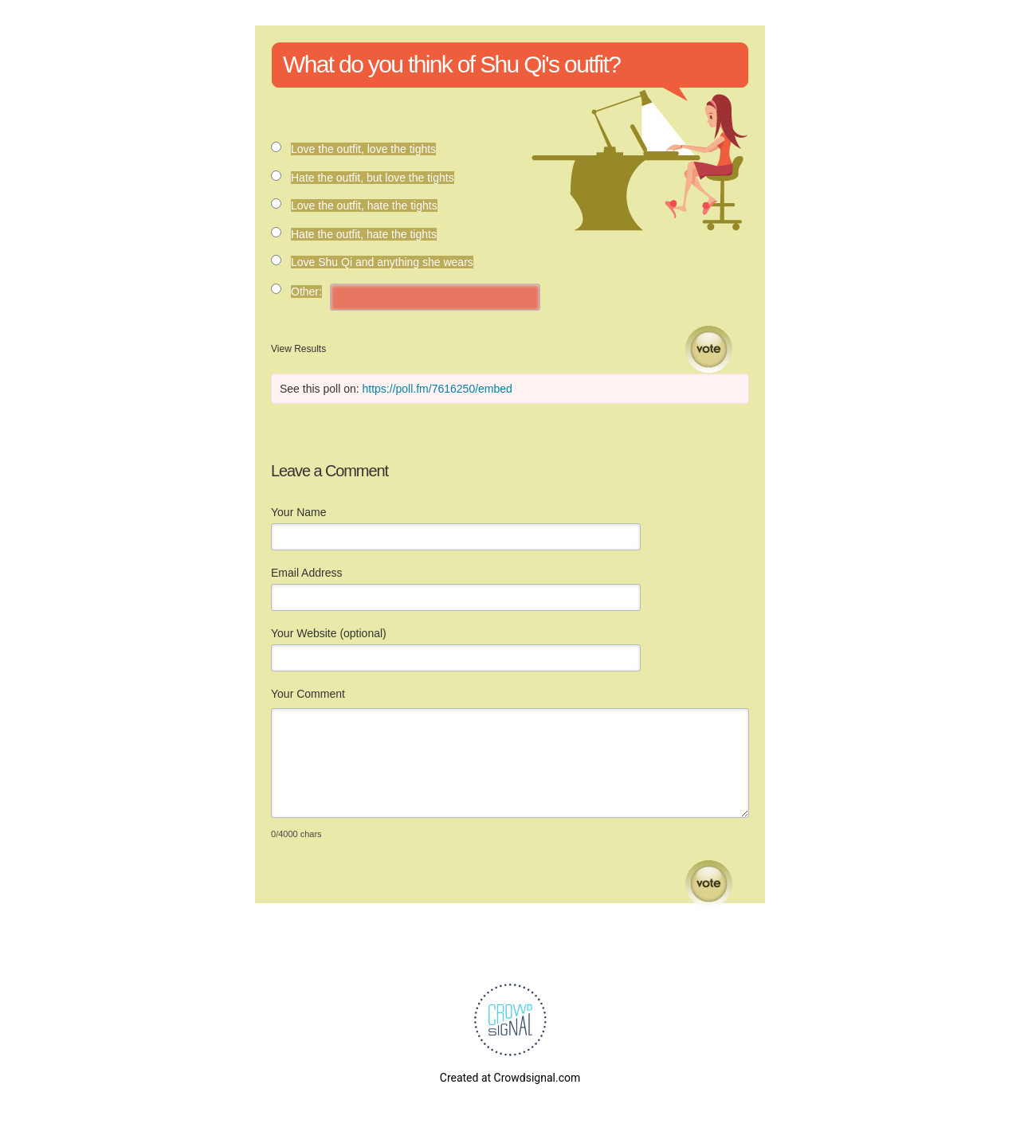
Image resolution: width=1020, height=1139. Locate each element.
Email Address (306, 572)
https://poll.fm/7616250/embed (437, 388)
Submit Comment (709, 883)
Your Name (299, 512)
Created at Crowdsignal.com (510, 1077)
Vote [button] (709, 349)
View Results (298, 348)
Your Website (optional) (328, 633)
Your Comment (308, 693)
